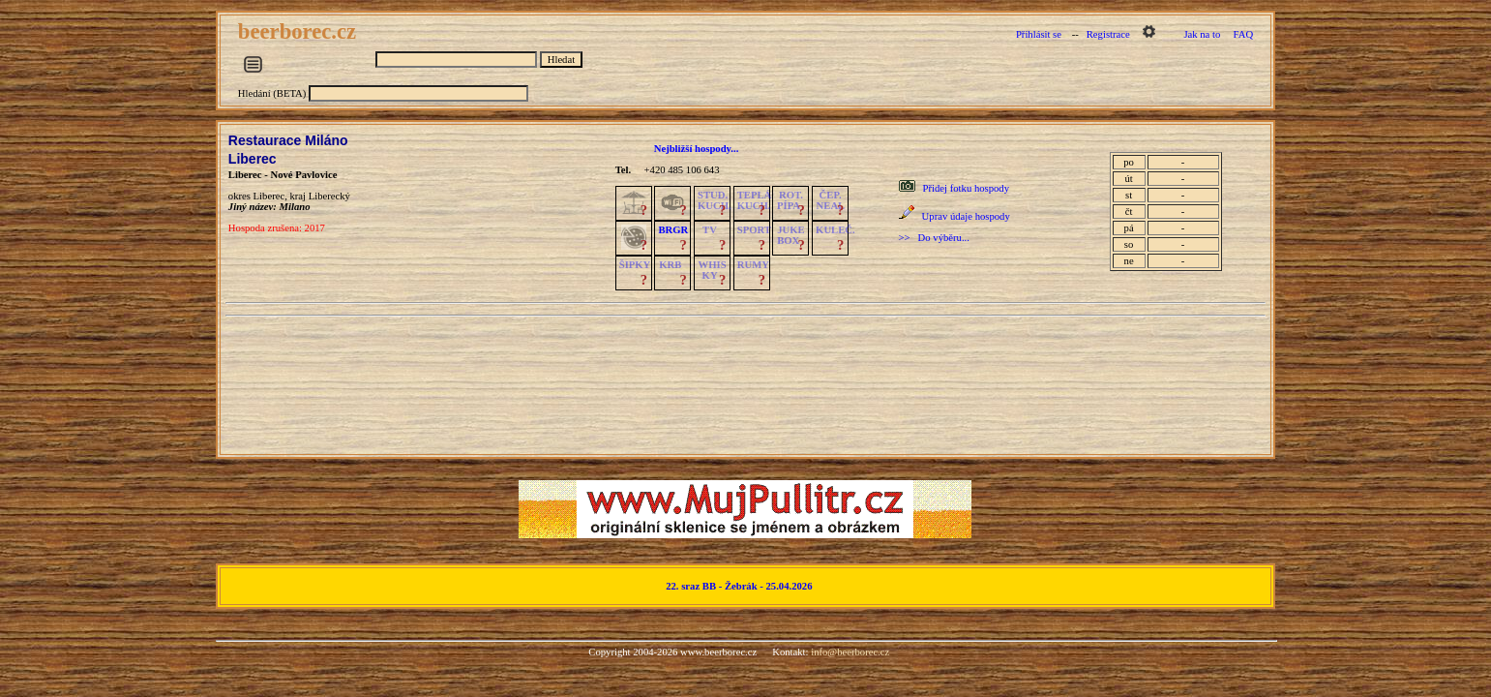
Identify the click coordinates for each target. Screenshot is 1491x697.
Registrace (1108, 34)
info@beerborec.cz (850, 652)
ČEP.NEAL (831, 200)
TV (709, 230)
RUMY (753, 264)
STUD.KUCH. (714, 200)
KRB (670, 264)
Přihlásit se (1038, 34)
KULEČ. (835, 230)
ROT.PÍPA (790, 200)
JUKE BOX (790, 235)
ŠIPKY (634, 264)
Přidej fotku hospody (966, 188)
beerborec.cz (300, 31)
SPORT (754, 230)
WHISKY (713, 270)
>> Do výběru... (934, 237)
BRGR (673, 230)
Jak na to (1201, 34)
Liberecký (329, 196)
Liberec (252, 159)
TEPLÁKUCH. (754, 200)
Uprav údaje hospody (966, 216)
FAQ (1244, 34)
